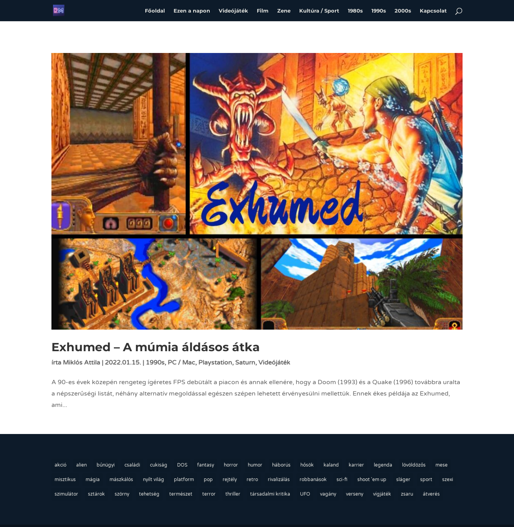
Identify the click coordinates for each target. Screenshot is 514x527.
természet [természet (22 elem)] (180, 494)
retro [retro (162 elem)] (252, 479)
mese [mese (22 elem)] (441, 465)
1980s (355, 10)
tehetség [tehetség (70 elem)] (149, 494)
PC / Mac (181, 363)
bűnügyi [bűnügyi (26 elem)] (106, 465)
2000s (403, 10)
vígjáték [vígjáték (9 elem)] (382, 494)
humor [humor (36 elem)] (255, 465)
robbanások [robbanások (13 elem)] (313, 479)
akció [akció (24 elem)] (60, 465)
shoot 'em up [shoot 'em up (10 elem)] (371, 479)
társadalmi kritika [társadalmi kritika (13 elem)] (270, 494)
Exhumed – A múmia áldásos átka (155, 347)
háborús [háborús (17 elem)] (281, 465)
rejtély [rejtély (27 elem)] (230, 479)
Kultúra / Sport (319, 10)
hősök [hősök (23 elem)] (307, 465)
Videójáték (233, 10)
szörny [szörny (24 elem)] (122, 494)
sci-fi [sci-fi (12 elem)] (342, 479)
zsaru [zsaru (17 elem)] (407, 494)
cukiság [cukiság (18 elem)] (158, 465)
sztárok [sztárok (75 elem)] (96, 494)
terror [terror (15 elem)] (209, 494)
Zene (284, 10)
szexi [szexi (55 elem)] (447, 479)
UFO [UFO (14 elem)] (305, 494)
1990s (378, 10)
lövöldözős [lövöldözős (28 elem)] (414, 465)
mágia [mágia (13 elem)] (93, 479)
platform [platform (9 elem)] (184, 479)
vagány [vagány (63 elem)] (328, 494)
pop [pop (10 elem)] (208, 479)
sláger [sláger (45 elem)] (403, 479)
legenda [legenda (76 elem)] (383, 465)
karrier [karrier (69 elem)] (356, 465)
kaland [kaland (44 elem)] (331, 465)
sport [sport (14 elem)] (426, 479)
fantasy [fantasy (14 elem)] (205, 465)
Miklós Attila (81, 363)
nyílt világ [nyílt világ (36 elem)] (153, 479)
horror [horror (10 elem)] (231, 465)
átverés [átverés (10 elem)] (431, 494)
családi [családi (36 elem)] (132, 465)
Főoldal (155, 10)
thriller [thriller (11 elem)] (232, 494)
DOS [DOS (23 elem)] (182, 465)
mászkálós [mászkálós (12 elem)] (121, 479)
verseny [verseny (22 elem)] (354, 494)
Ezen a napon (192, 10)
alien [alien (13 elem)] (81, 465)
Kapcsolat (433, 10)
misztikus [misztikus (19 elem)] (65, 479)
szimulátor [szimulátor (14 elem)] (66, 494)
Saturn (245, 363)
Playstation (215, 363)
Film (263, 10)
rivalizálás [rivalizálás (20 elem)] (279, 479)
